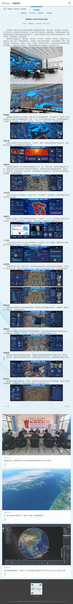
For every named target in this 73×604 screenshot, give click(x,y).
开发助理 (49, 13)
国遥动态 (10, 9)
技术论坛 (41, 13)
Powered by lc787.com (60, 601)
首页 (5, 9)
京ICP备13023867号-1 (48, 601)
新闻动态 (24, 13)
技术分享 (16, 9)
